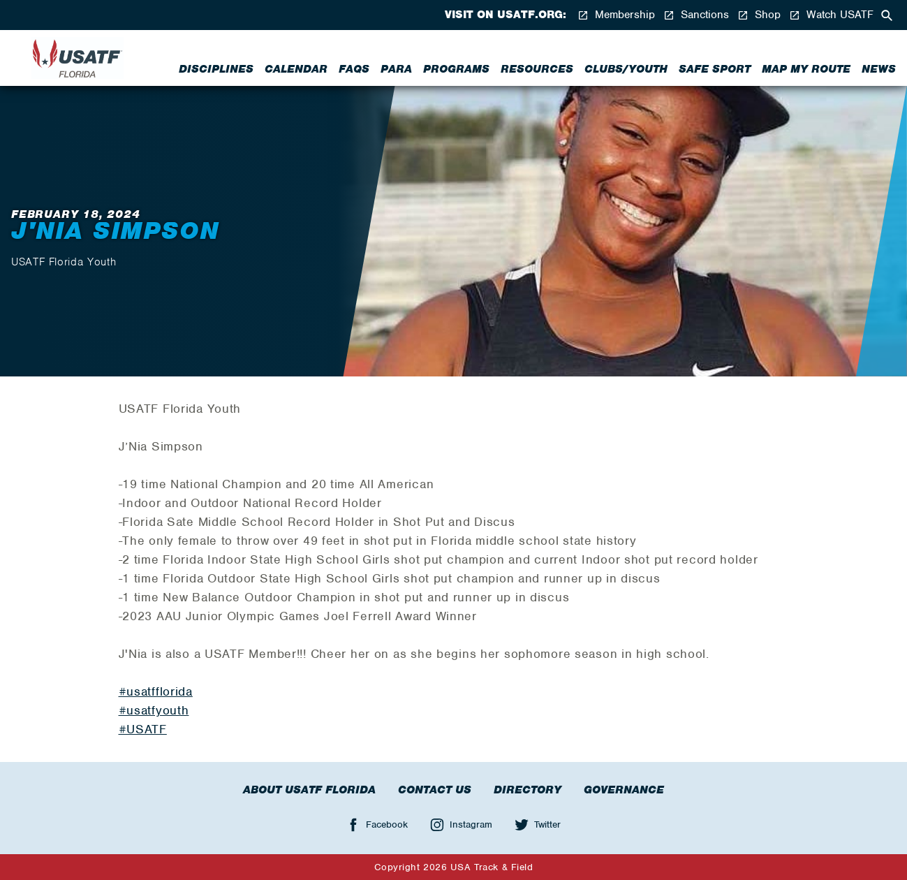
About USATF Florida (309, 789)
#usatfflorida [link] (156, 691)
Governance (624, 789)
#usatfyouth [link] (154, 710)
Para (396, 69)
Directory (527, 789)
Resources (537, 69)
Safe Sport (715, 69)
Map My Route (806, 69)
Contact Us (434, 789)
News (879, 69)
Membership (616, 15)
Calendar (296, 69)
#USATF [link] (143, 729)
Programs (456, 69)
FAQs (354, 69)
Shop (759, 15)
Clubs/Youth (626, 69)
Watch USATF (831, 15)
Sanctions (696, 15)
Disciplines (216, 69)
